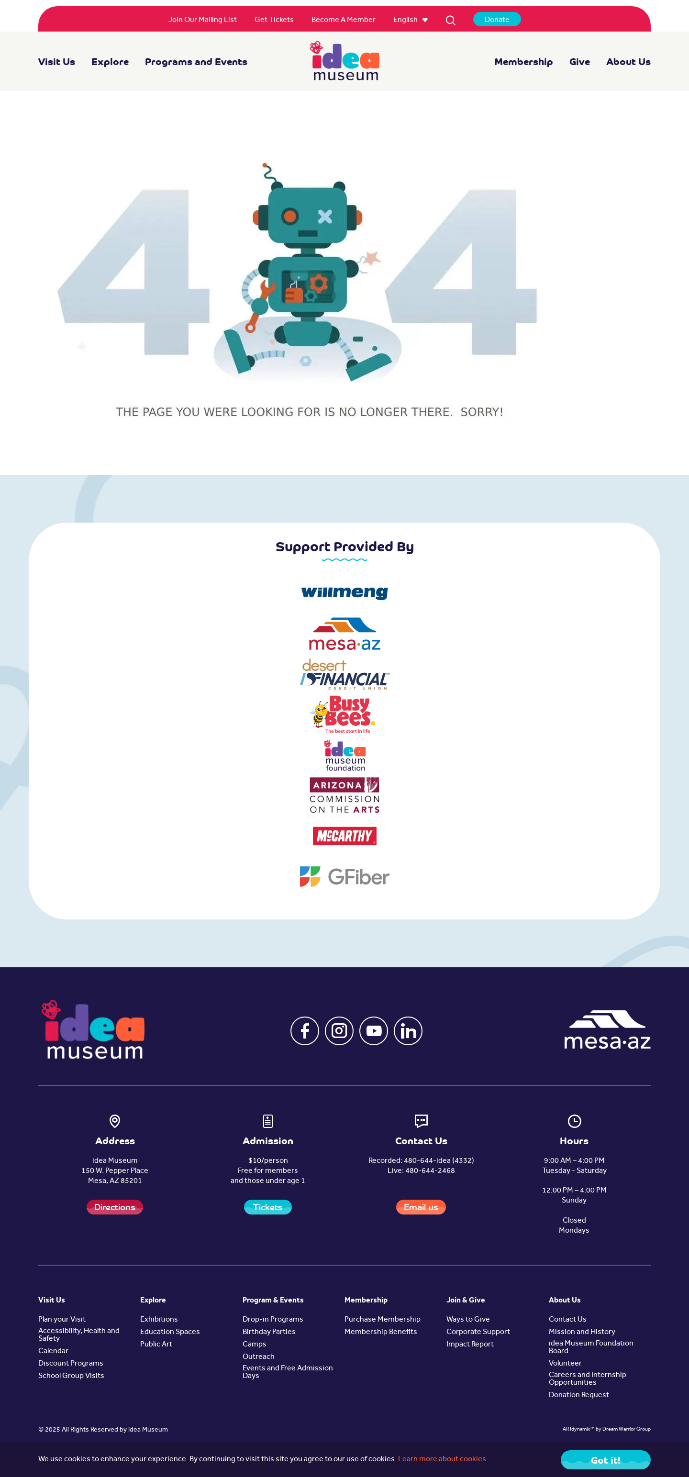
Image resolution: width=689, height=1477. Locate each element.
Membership (523, 61)
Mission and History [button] (582, 1332)
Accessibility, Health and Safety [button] (79, 1335)
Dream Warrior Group (626, 1430)
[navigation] (344, 61)
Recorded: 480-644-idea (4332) (421, 1161)
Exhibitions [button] (159, 1320)
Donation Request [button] (579, 1396)
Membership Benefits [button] (380, 1332)
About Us (628, 61)
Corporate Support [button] (478, 1332)
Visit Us (56, 61)
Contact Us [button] (568, 1320)
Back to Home (597, 437)
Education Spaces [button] (170, 1332)
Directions (114, 1207)
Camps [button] (255, 1345)
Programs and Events (196, 61)
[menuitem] (202, 20)
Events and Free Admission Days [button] (288, 1372)
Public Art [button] (156, 1345)
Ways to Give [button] (468, 1320)
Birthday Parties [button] (269, 1332)
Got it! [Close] (606, 1459)
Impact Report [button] (470, 1345)
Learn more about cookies (442, 1460)
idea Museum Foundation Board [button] (591, 1348)
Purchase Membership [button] (382, 1320)
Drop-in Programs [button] (273, 1320)
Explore (110, 61)
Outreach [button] (259, 1357)
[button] (304, 1031)
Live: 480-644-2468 (421, 1171)
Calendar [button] (53, 1352)
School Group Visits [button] (71, 1376)
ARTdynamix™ (579, 1430)
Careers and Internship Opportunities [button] (587, 1379)
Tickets (268, 1207)
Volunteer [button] (565, 1364)
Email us (421, 1207)
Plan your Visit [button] (62, 1320)
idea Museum (148, 1430)
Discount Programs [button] (70, 1364)
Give (579, 61)
